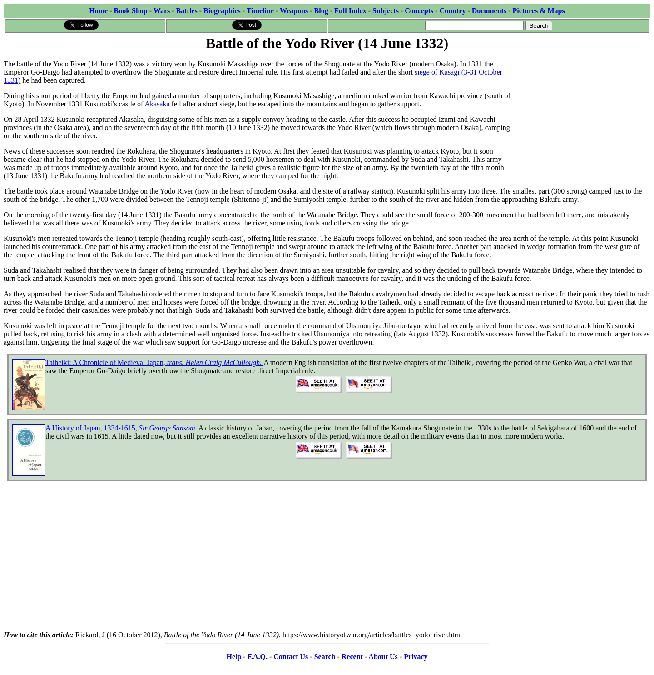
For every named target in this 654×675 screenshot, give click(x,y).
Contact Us (290, 656)
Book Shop (130, 11)
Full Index (351, 11)
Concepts (419, 11)
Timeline (260, 11)
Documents (489, 11)
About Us (382, 656)
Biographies (222, 11)
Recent (352, 656)
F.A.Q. (258, 656)
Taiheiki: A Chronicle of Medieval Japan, (154, 362)
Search (325, 656)
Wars (162, 11)
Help (233, 656)
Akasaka (156, 104)
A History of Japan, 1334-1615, (120, 428)
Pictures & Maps (539, 11)
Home (98, 11)
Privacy (415, 656)
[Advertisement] (582, 110)
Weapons (294, 11)
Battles (187, 11)
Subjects (385, 11)
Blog (321, 11)
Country (453, 11)
